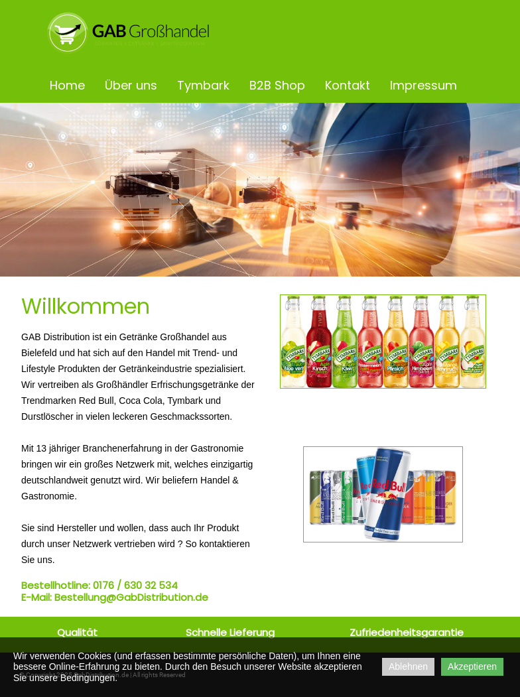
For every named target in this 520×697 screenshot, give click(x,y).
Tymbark (203, 85)
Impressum (423, 85)
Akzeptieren (472, 666)
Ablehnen (408, 666)
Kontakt (347, 85)
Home (67, 85)
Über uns (131, 85)
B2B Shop (277, 85)
